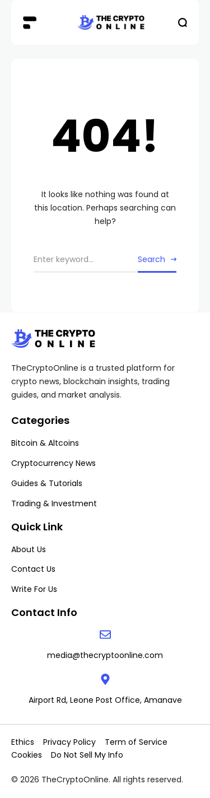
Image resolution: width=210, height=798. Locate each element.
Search (151, 259)
